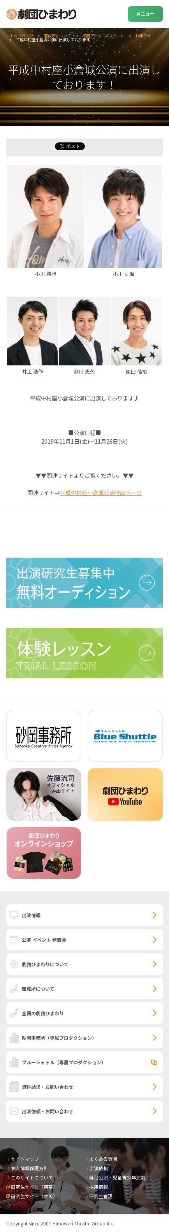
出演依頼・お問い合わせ (47, 1111)
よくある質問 (103, 1158)
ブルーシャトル (64, 1062)
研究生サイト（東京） (34, 1186)
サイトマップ (25, 1158)
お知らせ (143, 36)
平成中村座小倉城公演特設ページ (101, 492)
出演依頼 (98, 1168)
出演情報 (31, 915)
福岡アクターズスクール (103, 36)
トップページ (21, 36)
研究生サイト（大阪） (34, 1196)
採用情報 (98, 1186)
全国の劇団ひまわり (43, 1013)
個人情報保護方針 (29, 1168)
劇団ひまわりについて (45, 964)
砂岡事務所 (59, 1037)
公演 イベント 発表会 (44, 939)
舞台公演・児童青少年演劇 (117, 1177)
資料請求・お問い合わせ (47, 1086)
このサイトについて (32, 1177)
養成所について (57, 36)
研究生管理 (101, 1196)
